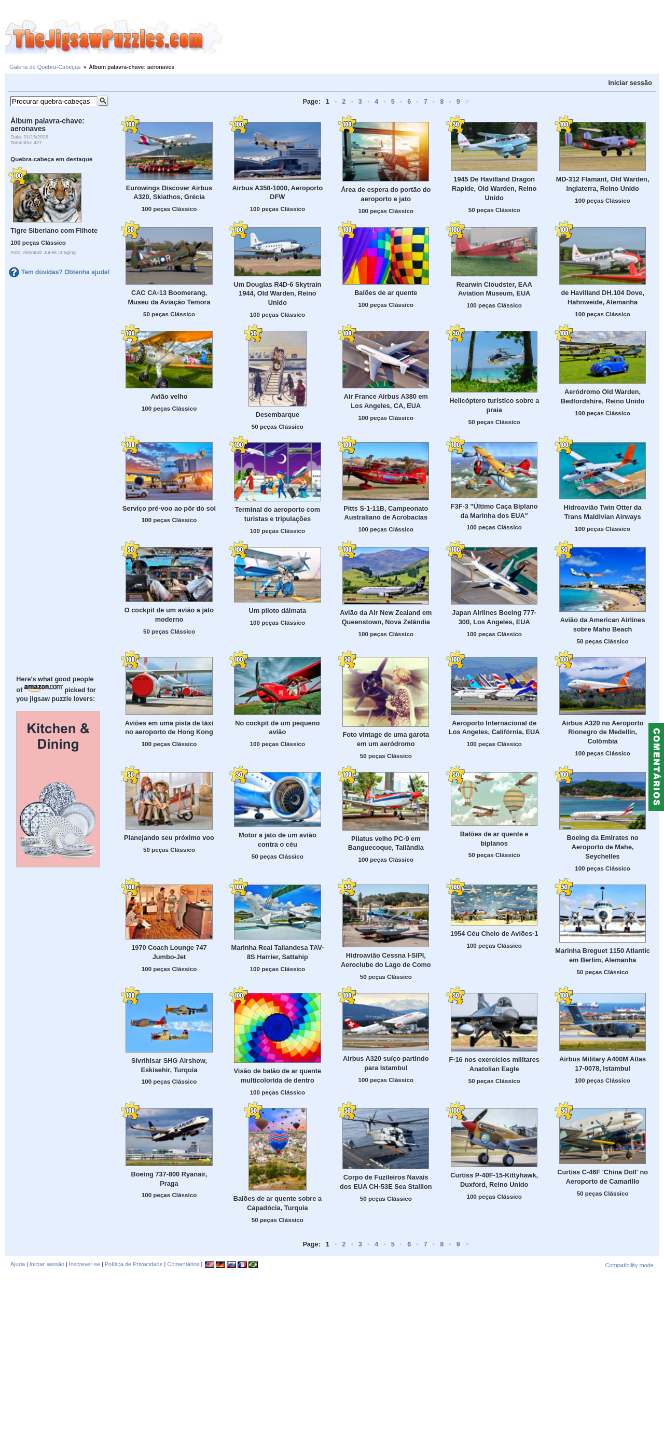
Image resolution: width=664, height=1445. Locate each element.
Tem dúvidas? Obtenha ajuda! (65, 272)
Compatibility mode (629, 1265)
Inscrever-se (85, 1264)
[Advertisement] (443, 38)
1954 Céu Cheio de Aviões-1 (494, 933)
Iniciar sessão (630, 83)
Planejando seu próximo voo (169, 837)
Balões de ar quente (385, 293)
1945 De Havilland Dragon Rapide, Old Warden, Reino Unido (494, 188)
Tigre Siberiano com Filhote (54, 230)
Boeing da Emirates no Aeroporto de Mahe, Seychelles (602, 847)
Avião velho (168, 396)
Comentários (183, 1264)
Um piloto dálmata (278, 610)
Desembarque (277, 414)
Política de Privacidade (134, 1264)
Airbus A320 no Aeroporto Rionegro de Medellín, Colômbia (603, 732)
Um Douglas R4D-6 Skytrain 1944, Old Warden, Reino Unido (277, 293)
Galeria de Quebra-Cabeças (45, 67)
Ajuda (17, 1264)
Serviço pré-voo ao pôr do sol (169, 508)
